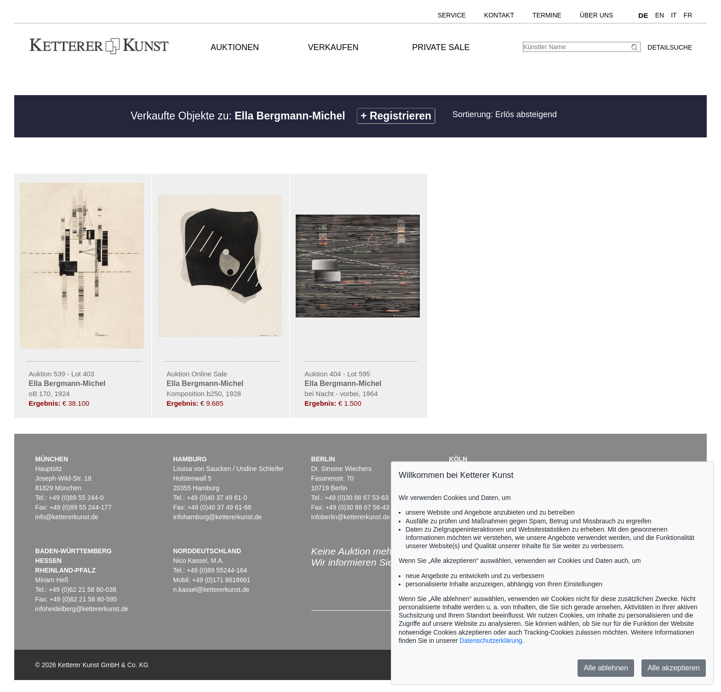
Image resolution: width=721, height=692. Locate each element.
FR (688, 15)
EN (659, 15)
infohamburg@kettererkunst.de (217, 517)
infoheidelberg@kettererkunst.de (82, 609)
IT (673, 15)
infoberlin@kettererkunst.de (350, 517)
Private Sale (440, 47)
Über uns (596, 15)
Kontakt (499, 15)
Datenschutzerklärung (490, 640)
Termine (546, 15)
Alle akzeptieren (673, 668)
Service (452, 15)
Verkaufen (333, 47)
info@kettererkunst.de (66, 517)
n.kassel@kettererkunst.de (211, 589)
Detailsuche (669, 47)
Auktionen (235, 47)
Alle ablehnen (606, 668)
